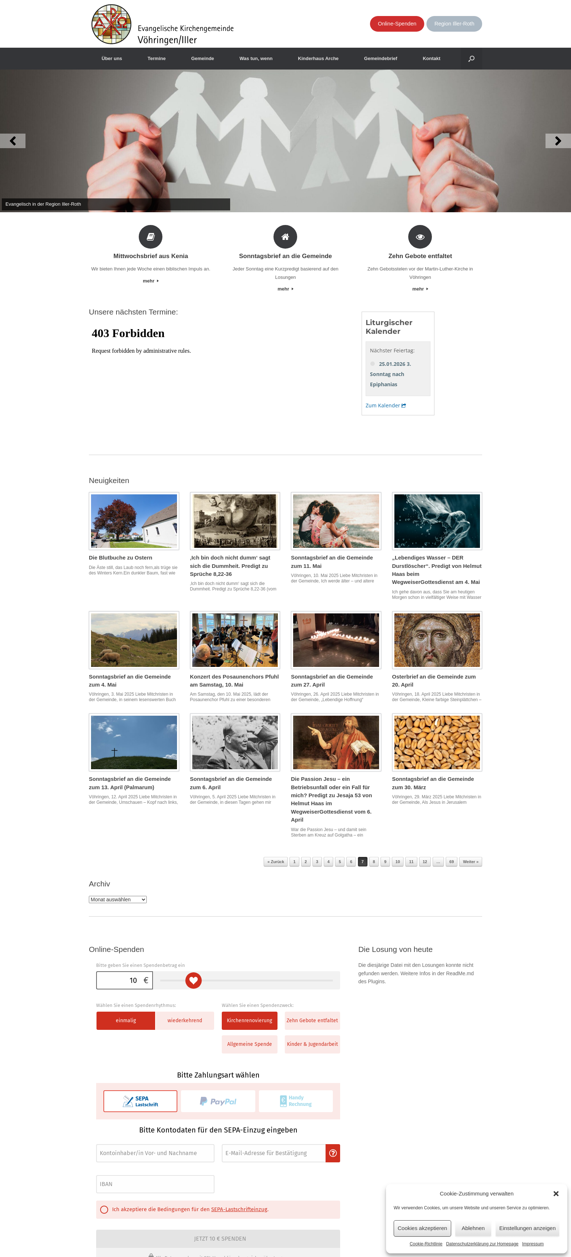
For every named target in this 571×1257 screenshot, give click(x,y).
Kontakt (431, 58)
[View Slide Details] (285, 141)
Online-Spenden (397, 24)
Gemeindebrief (380, 58)
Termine (156, 58)
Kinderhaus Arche (318, 58)
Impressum (533, 1243)
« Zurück (275, 861)
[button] (556, 1193)
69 (451, 861)
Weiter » (471, 861)
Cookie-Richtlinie (426, 1243)
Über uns (112, 58)
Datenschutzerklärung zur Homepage (482, 1243)
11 (411, 861)
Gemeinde (202, 58)
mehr (150, 281)
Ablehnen (473, 1228)
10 (397, 861)
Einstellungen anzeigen (527, 1228)
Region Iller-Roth (454, 24)
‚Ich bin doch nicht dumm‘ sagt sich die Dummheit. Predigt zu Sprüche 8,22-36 (230, 565)
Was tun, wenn (256, 58)
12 (425, 861)
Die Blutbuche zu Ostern (120, 557)
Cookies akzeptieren (422, 1228)
